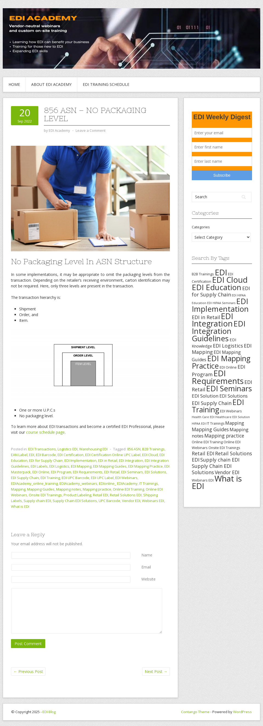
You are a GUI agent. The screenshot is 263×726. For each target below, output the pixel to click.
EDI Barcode (46, 454)
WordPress (242, 711)
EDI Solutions (155, 472)
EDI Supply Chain (25, 477)
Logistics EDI (68, 449)
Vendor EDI (131, 500)
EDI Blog (49, 711)
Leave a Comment (90, 130)
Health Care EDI (203, 417)
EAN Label (19, 454)
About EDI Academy (51, 84)
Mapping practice (97, 489)
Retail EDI (100, 494)
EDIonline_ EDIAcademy (118, 483)
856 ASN (134, 449)
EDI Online (40, 472)
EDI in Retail (107, 460)
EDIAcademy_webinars (78, 483)
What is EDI (20, 506)
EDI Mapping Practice (145, 466)
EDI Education (216, 287)
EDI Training (50, 477)
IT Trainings (148, 483)
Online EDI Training (128, 489)
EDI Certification (71, 454)
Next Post (156, 671)
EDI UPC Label (102, 477)
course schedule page (45, 432)
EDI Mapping (81, 466)
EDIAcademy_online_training (34, 483)
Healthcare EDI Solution (232, 417)
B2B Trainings (153, 449)
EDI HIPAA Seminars (221, 303)
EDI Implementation (80, 460)
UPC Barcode (109, 500)
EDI (31, 454)
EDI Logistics (59, 466)
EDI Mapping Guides (110, 466)
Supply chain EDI (37, 500)
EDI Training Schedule (106, 84)
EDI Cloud (150, 454)
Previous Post (28, 671)
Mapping (18, 489)
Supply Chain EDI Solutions (75, 500)
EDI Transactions (42, 449)
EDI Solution (205, 396)
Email (146, 567)
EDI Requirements (87, 472)
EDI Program (61, 472)
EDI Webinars (126, 477)
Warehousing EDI (93, 449)
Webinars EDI (153, 500)
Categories (201, 226)
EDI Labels (39, 466)
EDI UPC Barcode (75, 477)
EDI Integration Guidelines (218, 330)
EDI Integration (131, 460)
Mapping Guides (41, 489)
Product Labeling (77, 494)
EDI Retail (111, 472)
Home (14, 84)
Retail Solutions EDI (126, 494)
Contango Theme (195, 711)
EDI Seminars (132, 472)
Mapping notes (68, 489)
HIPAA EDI (199, 423)
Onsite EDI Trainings (45, 494)
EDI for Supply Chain (46, 460)
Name (146, 555)
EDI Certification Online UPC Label (113, 454)
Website (148, 579)
